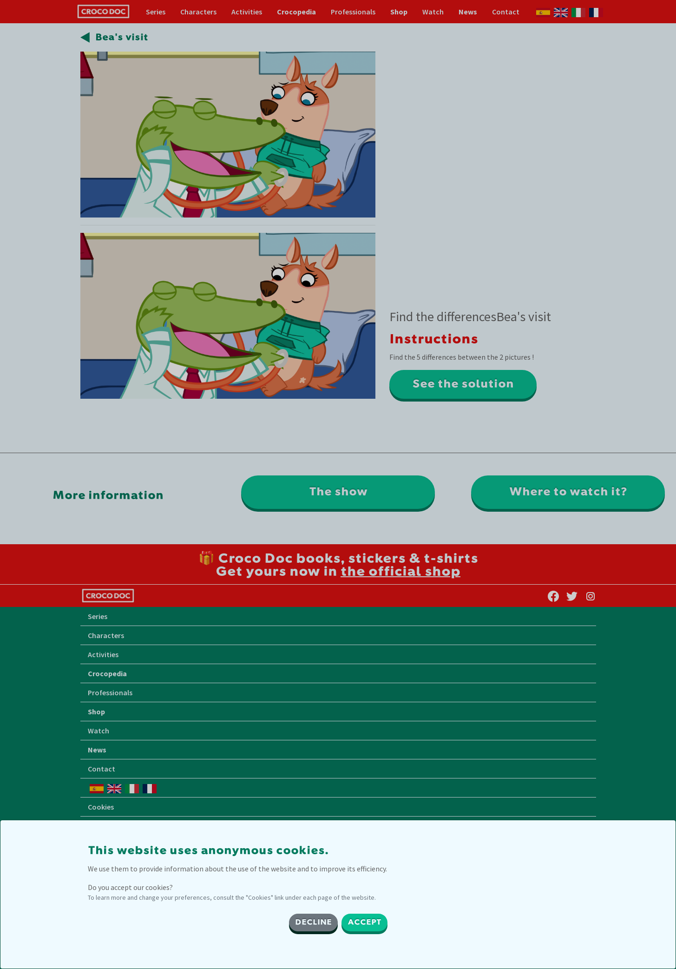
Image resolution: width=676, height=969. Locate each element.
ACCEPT (364, 922)
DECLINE (313, 922)
